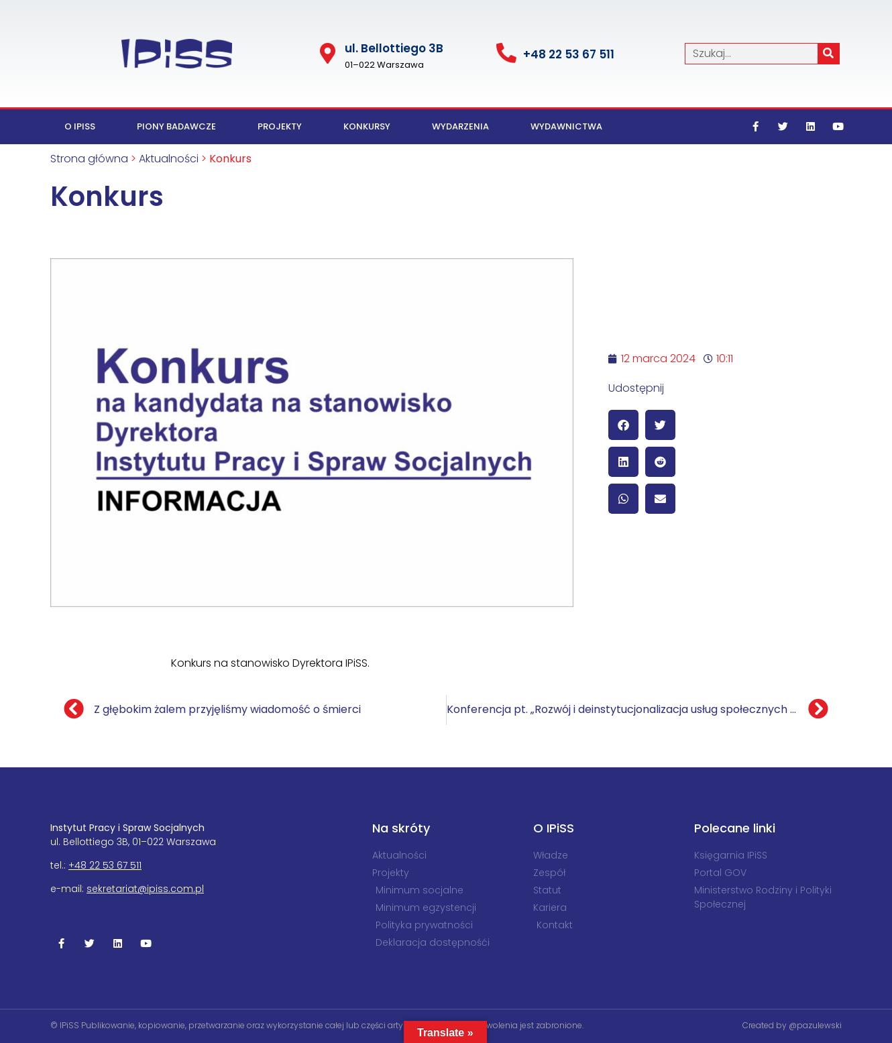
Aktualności (169, 158)
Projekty (280, 126)
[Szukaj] (828, 54)
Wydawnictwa (566, 126)
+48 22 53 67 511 (568, 54)
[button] (623, 425)
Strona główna (89, 158)
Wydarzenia (460, 126)
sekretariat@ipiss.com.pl (145, 888)
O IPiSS (79, 126)
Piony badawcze (176, 126)
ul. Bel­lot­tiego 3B (394, 48)
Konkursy (366, 126)
